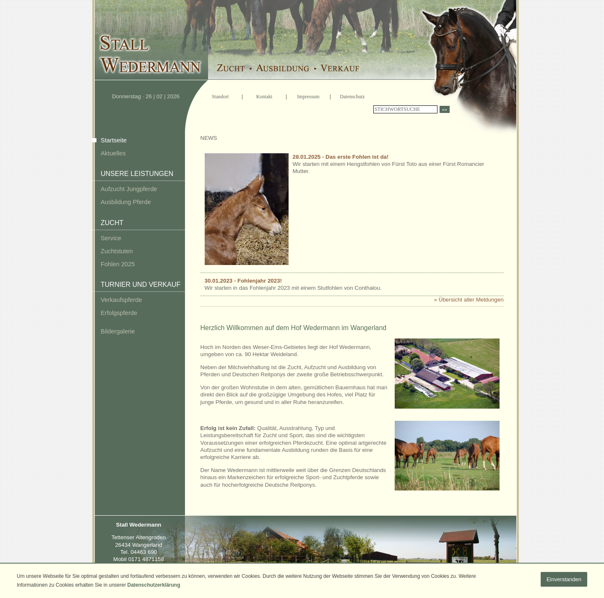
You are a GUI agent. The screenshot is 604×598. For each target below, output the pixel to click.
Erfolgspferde (119, 312)
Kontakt (264, 97)
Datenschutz (352, 97)
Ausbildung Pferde (126, 202)
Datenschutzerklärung (153, 585)
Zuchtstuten (117, 251)
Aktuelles (113, 153)
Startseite (114, 140)
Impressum (308, 97)
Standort (220, 97)
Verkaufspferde (121, 299)
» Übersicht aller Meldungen (469, 299)
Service (111, 238)
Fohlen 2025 (118, 264)
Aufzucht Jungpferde (129, 189)
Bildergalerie (118, 331)
